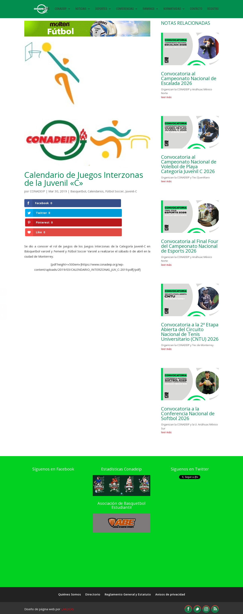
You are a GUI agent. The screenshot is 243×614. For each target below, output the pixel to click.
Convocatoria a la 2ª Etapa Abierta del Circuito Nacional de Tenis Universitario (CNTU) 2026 (190, 331)
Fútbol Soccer (114, 191)
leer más (166, 97)
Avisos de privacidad (170, 594)
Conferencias (125, 9)
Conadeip (61, 9)
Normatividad (172, 9)
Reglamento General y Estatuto (128, 594)
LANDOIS (67, 609)
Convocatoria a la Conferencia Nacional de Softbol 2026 (187, 413)
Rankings (148, 9)
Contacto (196, 9)
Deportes (101, 9)
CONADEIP (37, 191)
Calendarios (96, 191)
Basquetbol (78, 191)
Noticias (81, 9)
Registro (213, 9)
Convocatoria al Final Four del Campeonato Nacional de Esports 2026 (189, 246)
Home (46, 9)
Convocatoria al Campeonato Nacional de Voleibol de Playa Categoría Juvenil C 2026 (188, 164)
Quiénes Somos (69, 594)
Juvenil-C (131, 191)
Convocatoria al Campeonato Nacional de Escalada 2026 (188, 78)
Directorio (92, 594)
